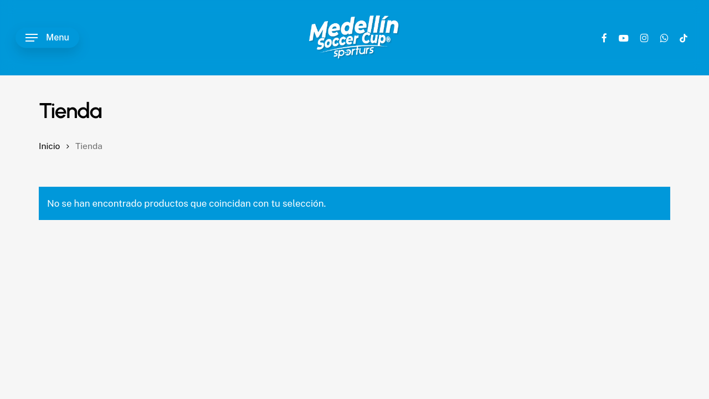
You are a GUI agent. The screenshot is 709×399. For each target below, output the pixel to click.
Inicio (49, 146)
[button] (47, 38)
